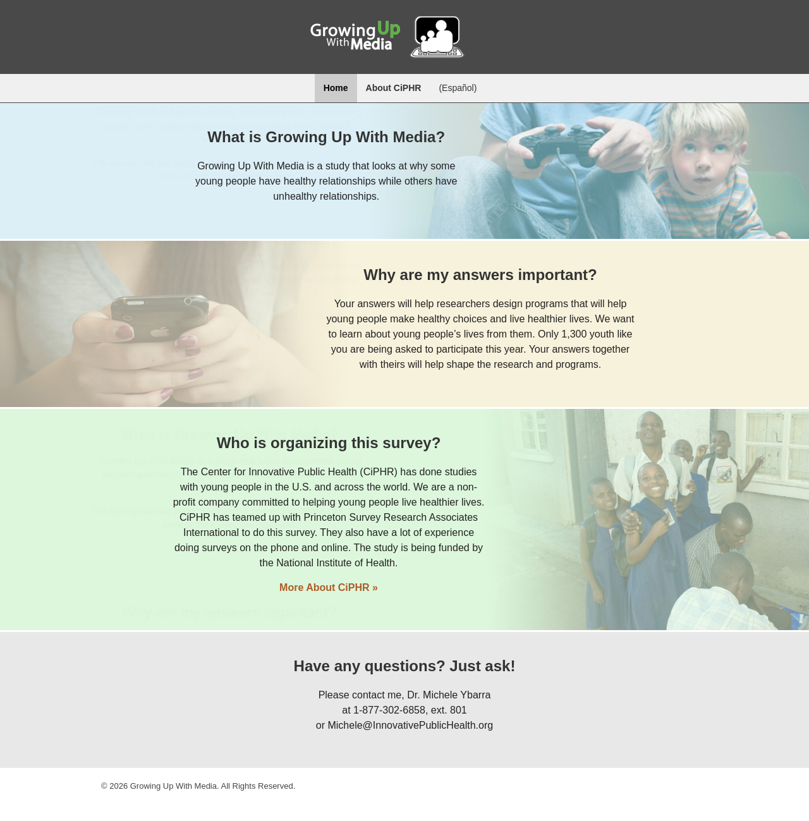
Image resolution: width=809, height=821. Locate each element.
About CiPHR (394, 88)
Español (458, 88)
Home (336, 88)
